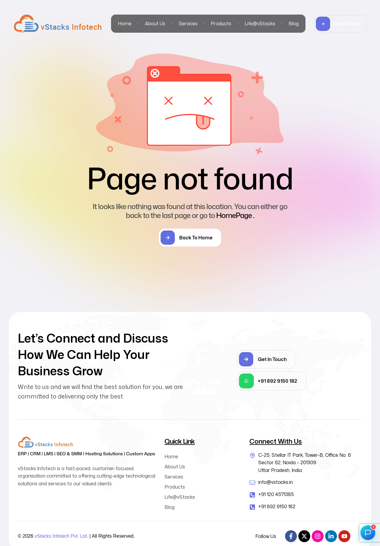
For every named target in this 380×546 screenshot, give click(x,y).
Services (173, 476)
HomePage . (235, 215)
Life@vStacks (179, 497)
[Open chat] (367, 532)
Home (171, 456)
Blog (169, 507)
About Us (174, 466)
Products (174, 487)
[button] (340, 23)
